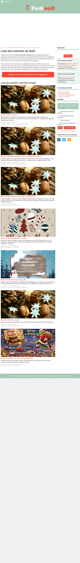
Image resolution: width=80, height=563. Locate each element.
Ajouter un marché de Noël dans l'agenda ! (28, 74)
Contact (72, 376)
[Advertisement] (40, 29)
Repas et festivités (64, 96)
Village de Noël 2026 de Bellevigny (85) (13, 280)
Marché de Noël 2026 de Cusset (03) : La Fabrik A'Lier (18, 196)
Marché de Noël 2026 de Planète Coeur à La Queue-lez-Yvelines (21, 156)
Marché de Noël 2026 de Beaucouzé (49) (13, 238)
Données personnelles (51, 376)
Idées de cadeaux (64, 92)
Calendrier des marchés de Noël (16, 47)
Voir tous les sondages (68, 131)
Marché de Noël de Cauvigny (10, 320)
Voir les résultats (70, 127)
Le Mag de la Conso (67, 77)
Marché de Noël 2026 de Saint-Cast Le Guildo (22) (17, 358)
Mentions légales (40, 376)
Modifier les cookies (63, 376)
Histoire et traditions (65, 93)
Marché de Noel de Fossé (9, 115)
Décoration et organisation (66, 95)
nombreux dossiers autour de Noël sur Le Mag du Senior (68, 65)
